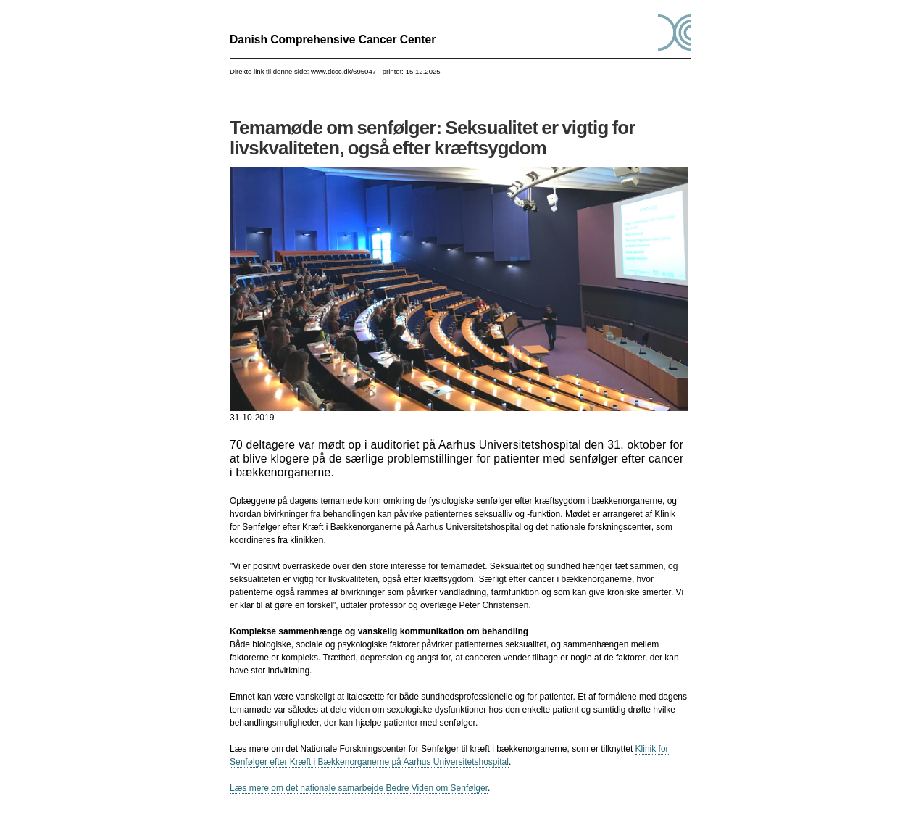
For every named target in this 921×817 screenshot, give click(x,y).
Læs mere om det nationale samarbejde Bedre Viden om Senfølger (359, 788)
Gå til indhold (460, 0)
